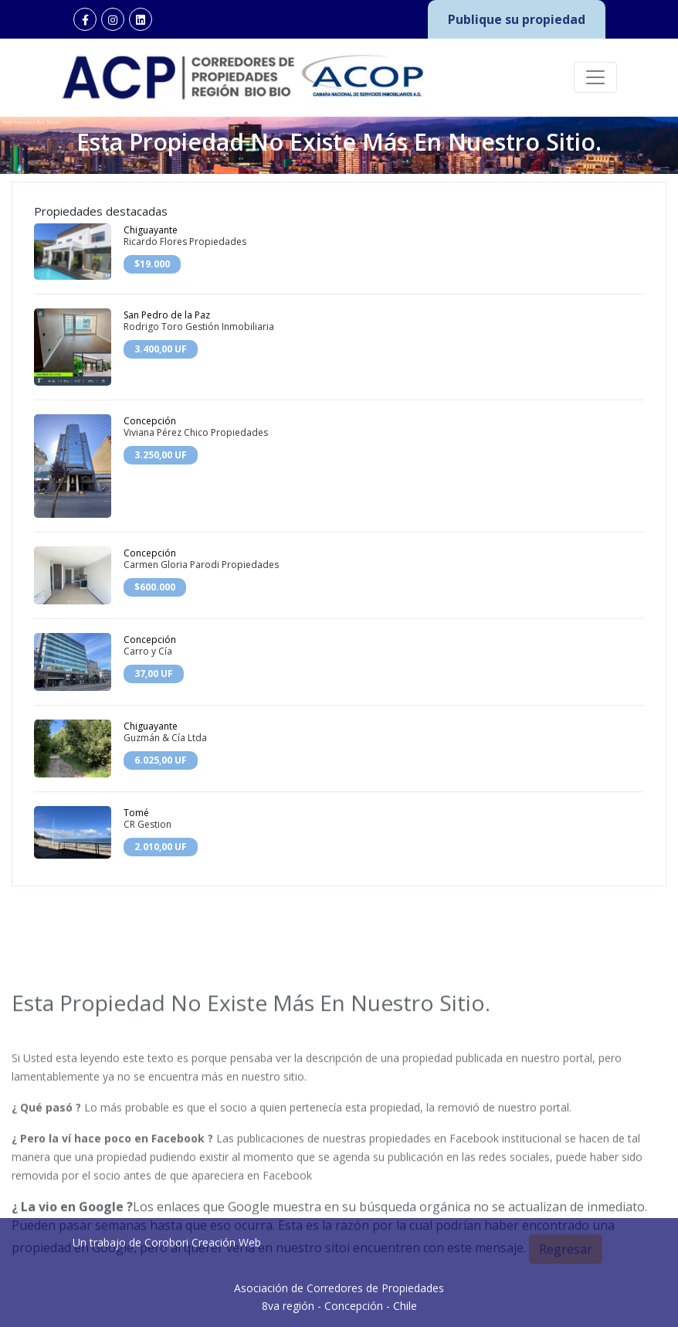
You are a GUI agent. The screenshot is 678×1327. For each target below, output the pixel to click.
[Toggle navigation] (595, 77)
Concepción (150, 420)
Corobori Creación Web (202, 1305)
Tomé (136, 812)
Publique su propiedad (516, 19)
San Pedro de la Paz (167, 315)
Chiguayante (151, 229)
